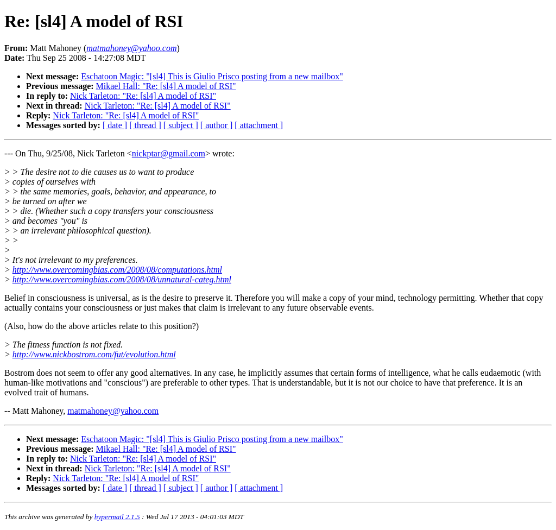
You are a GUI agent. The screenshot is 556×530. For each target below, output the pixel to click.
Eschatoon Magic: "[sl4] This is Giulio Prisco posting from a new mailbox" (212, 76)
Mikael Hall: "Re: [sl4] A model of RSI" (166, 86)
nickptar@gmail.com (168, 153)
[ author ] (216, 125)
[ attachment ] (259, 125)
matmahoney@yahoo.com (113, 410)
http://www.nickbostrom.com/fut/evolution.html (94, 354)
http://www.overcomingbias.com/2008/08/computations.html (117, 269)
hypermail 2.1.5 (117, 517)
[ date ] (115, 125)
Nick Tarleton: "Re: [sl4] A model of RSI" (143, 95)
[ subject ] (180, 125)
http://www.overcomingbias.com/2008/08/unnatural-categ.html (121, 279)
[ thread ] (145, 125)
